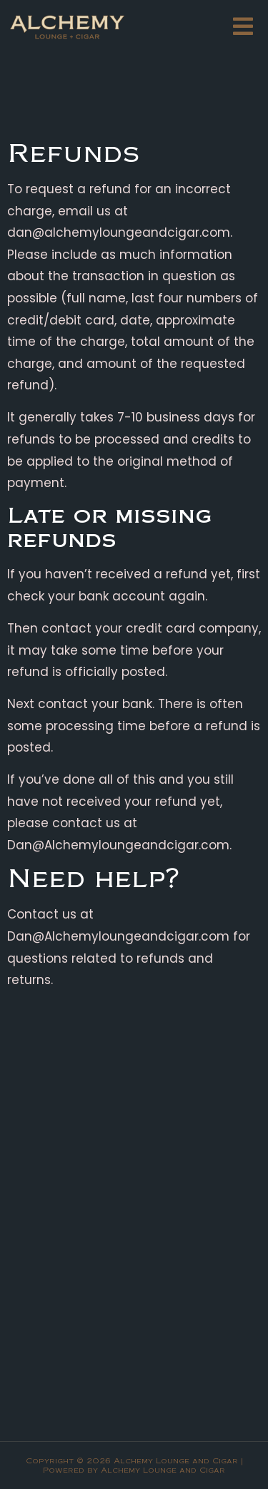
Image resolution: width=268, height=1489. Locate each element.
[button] (243, 26)
